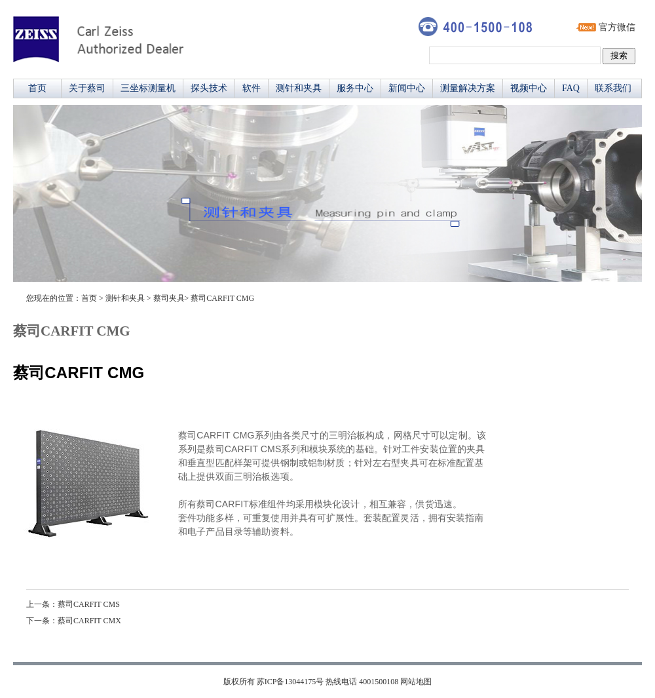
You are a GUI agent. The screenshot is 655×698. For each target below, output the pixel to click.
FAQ (571, 88)
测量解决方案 (467, 88)
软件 (251, 88)
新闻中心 (406, 88)
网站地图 (416, 681)
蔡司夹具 (169, 298)
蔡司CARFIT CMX (89, 620)
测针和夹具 (299, 88)
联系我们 (613, 88)
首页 (37, 88)
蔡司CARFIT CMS (89, 604)
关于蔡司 (87, 88)
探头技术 (209, 88)
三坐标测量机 (148, 88)
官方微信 (617, 27)
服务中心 (355, 88)
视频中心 (528, 88)
